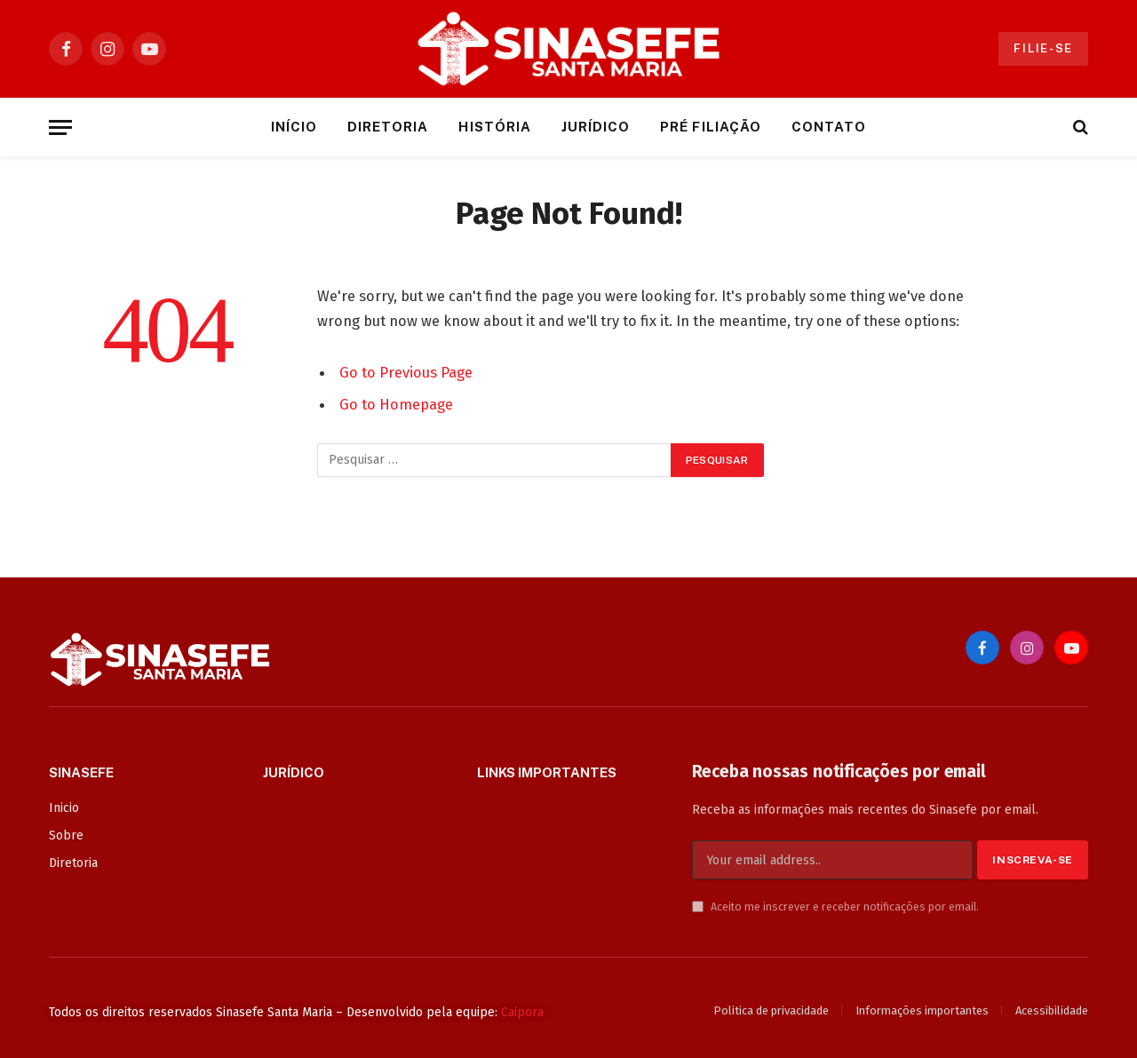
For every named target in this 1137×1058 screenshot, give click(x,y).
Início (294, 126)
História (494, 126)
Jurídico (595, 126)
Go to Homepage (396, 404)
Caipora (522, 1012)
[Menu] (60, 127)
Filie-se (1043, 48)
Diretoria (387, 126)
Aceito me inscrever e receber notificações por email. (835, 906)
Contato (828, 126)
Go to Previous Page (406, 372)
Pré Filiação (710, 126)
